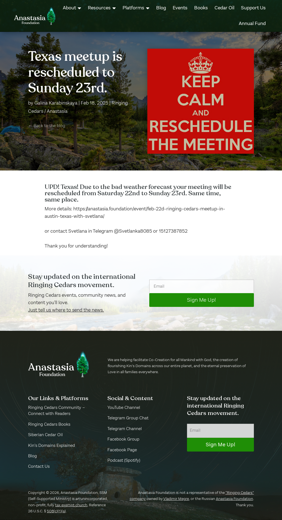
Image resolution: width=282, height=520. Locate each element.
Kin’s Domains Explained (51, 446)
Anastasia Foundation (234, 499)
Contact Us (39, 466)
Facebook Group (123, 439)
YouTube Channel (123, 408)
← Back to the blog (46, 126)
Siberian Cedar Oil (45, 435)
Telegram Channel (124, 429)
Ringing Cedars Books (49, 424)
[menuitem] (72, 8)
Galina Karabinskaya (55, 103)
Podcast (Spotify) (123, 460)
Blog (32, 456)
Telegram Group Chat (127, 418)
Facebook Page (122, 450)
